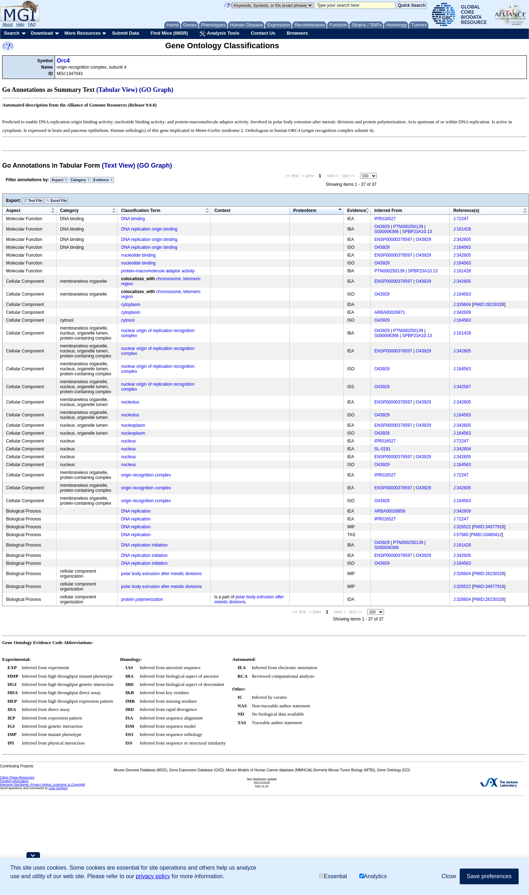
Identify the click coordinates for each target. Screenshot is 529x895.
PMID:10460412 (486, 534)
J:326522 (462, 526)
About (8, 24)
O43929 (382, 226)
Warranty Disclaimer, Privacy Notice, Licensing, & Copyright (42, 784)
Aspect (59, 180)
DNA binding (133, 218)
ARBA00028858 (389, 511)
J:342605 (462, 239)
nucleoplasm (133, 425)
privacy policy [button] (153, 876)
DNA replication (136, 511)
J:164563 (462, 247)
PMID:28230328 (488, 304)
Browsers (297, 33)
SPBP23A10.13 (417, 231)
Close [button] (448, 876)
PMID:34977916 (488, 526)
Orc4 (63, 61)
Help (20, 24)
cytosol (127, 320)
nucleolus (130, 402)
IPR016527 (385, 218)
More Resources (82, 33)
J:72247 (461, 218)
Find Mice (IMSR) (169, 33)
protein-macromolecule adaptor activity (158, 270)
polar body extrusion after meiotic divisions (161, 573)
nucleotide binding (138, 255)
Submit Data (125, 33)
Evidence (103, 180)
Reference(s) (466, 210)
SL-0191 (382, 448)
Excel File (56, 200)
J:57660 (461, 534)
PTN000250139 (408, 226)
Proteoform (304, 210)
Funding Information (14, 781)
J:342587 (462, 386)
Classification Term (140, 210)
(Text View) (118, 165)
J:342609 (462, 312)
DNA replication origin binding (149, 229)
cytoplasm (130, 304)
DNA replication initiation (144, 545)
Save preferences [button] (489, 876)
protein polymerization (142, 599)
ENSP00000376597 (393, 239)
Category (80, 180)
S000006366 (386, 231)
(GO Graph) (156, 89)
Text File (33, 200)
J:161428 (462, 229)
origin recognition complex (146, 475)
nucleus (128, 441)
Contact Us (263, 33)
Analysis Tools (219, 33)
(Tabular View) (117, 89)
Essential (333, 876)
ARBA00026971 (389, 312)
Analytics (373, 876)
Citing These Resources (17, 777)
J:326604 (462, 304)
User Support (58, 788)
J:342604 (462, 448)
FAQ (32, 24)
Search (11, 33)
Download (42, 33)
